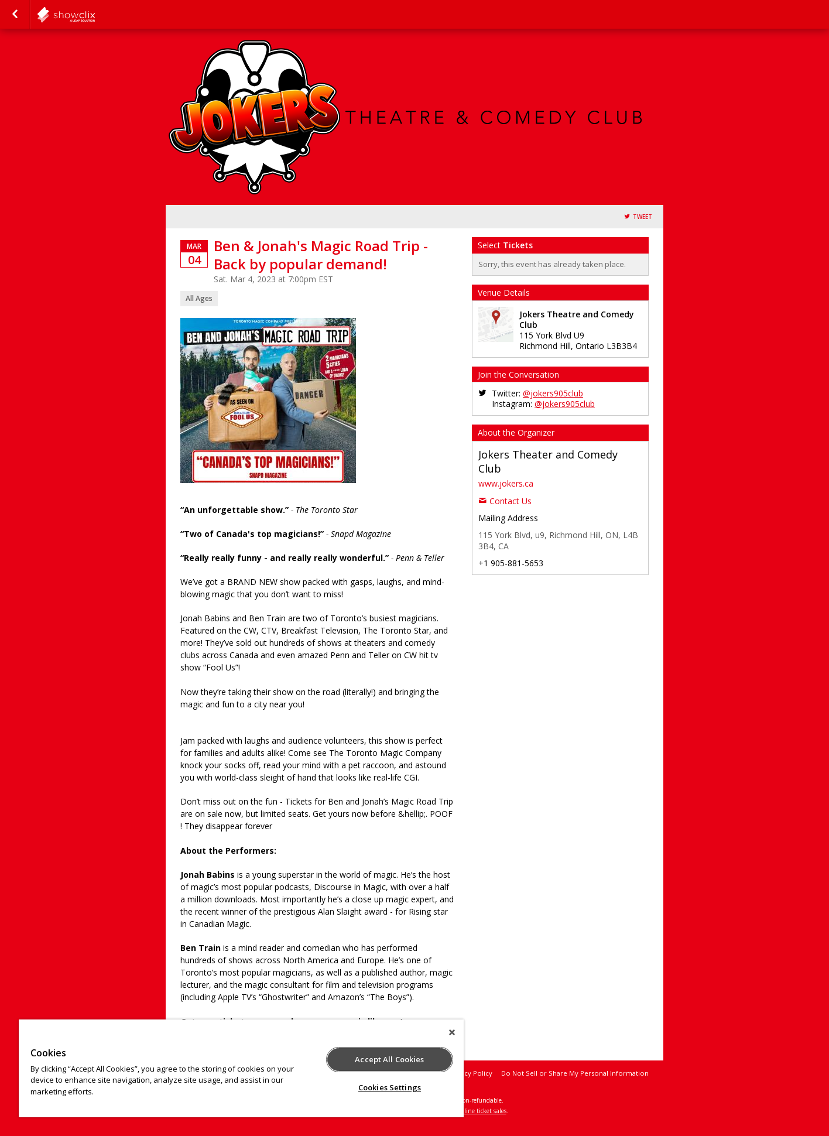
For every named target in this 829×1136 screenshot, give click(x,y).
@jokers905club (553, 393)
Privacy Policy (470, 1073)
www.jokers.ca (505, 483)
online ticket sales (481, 1111)
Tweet (642, 217)
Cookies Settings (389, 1087)
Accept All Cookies (389, 1059)
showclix (94, 14)
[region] (241, 1068)
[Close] (451, 1032)
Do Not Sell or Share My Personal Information (575, 1073)
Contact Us (510, 501)
